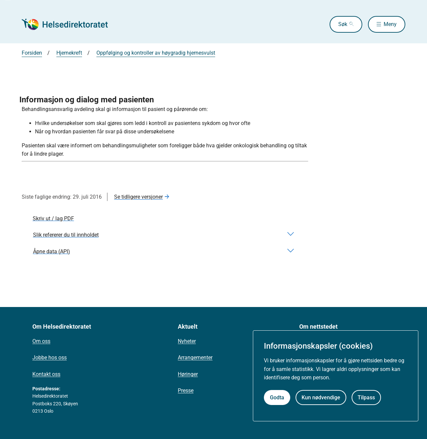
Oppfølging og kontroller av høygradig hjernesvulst (155, 53)
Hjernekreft (69, 53)
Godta (277, 397)
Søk (342, 24)
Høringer (188, 374)
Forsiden (32, 53)
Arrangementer (195, 357)
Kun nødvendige (321, 397)
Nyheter (187, 341)
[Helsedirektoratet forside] (70, 24)
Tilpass (366, 397)
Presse (185, 390)
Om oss (41, 341)
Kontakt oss (46, 374)
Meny (390, 24)
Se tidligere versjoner (138, 197)
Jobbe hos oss (49, 357)
